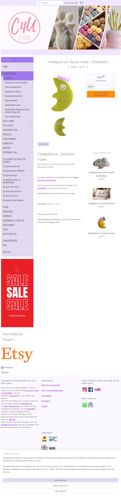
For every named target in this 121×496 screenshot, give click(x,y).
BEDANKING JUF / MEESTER (13, 220)
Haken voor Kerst (11, 100)
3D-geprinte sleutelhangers (13, 200)
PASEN (5, 207)
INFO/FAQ (17, 252)
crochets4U (7, 367)
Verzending (45, 401)
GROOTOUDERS (8, 225)
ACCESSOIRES (17, 125)
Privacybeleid (46, 396)
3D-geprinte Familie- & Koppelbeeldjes (11, 181)
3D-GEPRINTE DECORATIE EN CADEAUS (14, 160)
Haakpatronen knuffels (13, 96)
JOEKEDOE (7, 148)
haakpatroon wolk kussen (101, 203)
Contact (44, 406)
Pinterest (5, 372)
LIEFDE (5, 229)
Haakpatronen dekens (13, 91)
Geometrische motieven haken (16, 82)
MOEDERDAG (8, 211)
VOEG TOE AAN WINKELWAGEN (100, 94)
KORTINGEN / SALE (10, 152)
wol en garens (28, 390)
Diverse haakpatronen (13, 87)
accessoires (13, 396)
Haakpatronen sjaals (13, 105)
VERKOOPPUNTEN (10, 240)
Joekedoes (8, 78)
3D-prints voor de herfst (12, 191)
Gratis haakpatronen (18, 116)
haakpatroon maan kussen (101, 233)
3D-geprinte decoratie (11, 166)
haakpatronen (26, 403)
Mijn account (71, 2)
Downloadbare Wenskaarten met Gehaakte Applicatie (17, 110)
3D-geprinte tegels (10, 175)
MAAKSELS (17, 134)
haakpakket (31, 409)
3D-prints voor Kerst (10, 196)
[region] (45, 486)
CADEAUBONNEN (9, 139)
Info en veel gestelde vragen (52, 390)
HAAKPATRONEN (17, 73)
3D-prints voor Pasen (11, 187)
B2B (4, 245)
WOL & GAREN (17, 121)
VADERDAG (7, 216)
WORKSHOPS (8, 143)
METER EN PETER (9, 234)
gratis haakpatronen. (12, 406)
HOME (5, 66)
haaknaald (41, 188)
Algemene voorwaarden (50, 385)
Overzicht (43, 144)
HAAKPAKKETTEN (10, 130)
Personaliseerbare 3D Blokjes (17, 171)
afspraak (12, 419)
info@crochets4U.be (9, 425)
